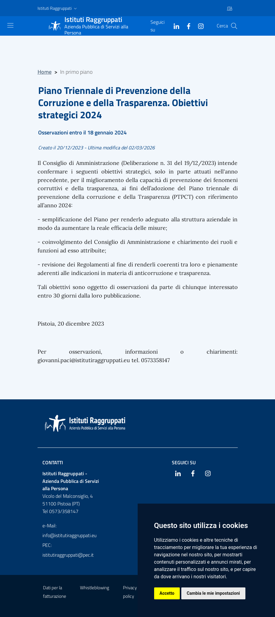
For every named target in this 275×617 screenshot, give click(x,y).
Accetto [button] (167, 593)
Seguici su (184, 462)
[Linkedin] (174, 25)
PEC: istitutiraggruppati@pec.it (68, 549)
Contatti (52, 462)
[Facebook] (186, 25)
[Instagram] (198, 25)
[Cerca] (234, 26)
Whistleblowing (94, 587)
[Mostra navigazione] (10, 25)
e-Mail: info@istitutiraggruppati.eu (69, 530)
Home (45, 72)
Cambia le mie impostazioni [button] (213, 593)
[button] (58, 8)
